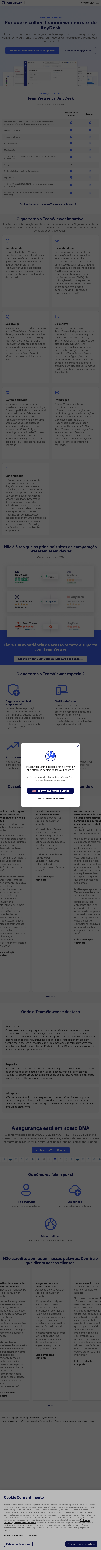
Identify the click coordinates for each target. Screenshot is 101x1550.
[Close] (77, 746)
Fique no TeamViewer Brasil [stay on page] (50, 798)
